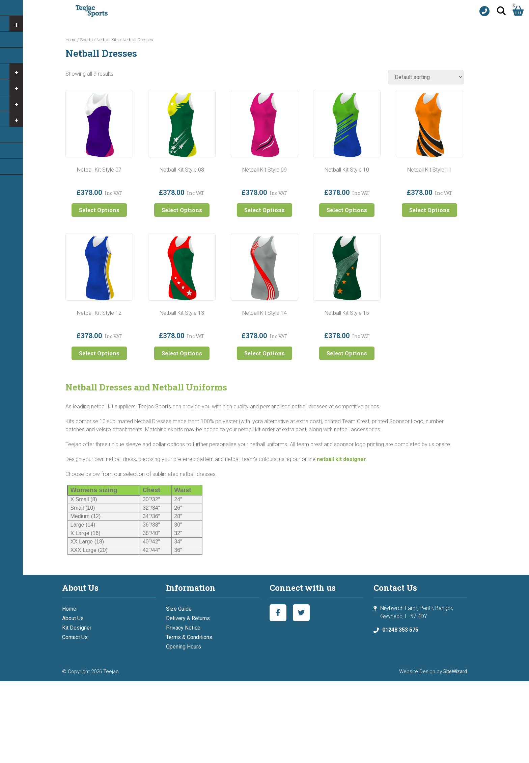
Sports (86, 39)
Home (70, 39)
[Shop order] (426, 77)
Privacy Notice (183, 628)
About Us (73, 618)
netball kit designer (341, 459)
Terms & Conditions (189, 637)
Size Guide (179, 609)
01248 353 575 (400, 630)
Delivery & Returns (188, 618)
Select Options (99, 209)
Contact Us (75, 637)
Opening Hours (183, 646)
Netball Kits (107, 39)
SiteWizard (455, 671)
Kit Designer (76, 628)
